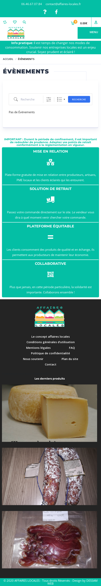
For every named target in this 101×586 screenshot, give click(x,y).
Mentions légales (38, 348)
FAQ (72, 348)
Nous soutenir (33, 359)
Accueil (8, 59)
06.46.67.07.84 (31, 4)
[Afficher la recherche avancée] (48, 99)
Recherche (79, 99)
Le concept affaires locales (50, 336)
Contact (50, 364)
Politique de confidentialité (50, 353)
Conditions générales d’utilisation (51, 342)
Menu (94, 32)
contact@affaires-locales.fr (63, 4)
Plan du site (70, 359)
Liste (59, 99)
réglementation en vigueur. (65, 145)
